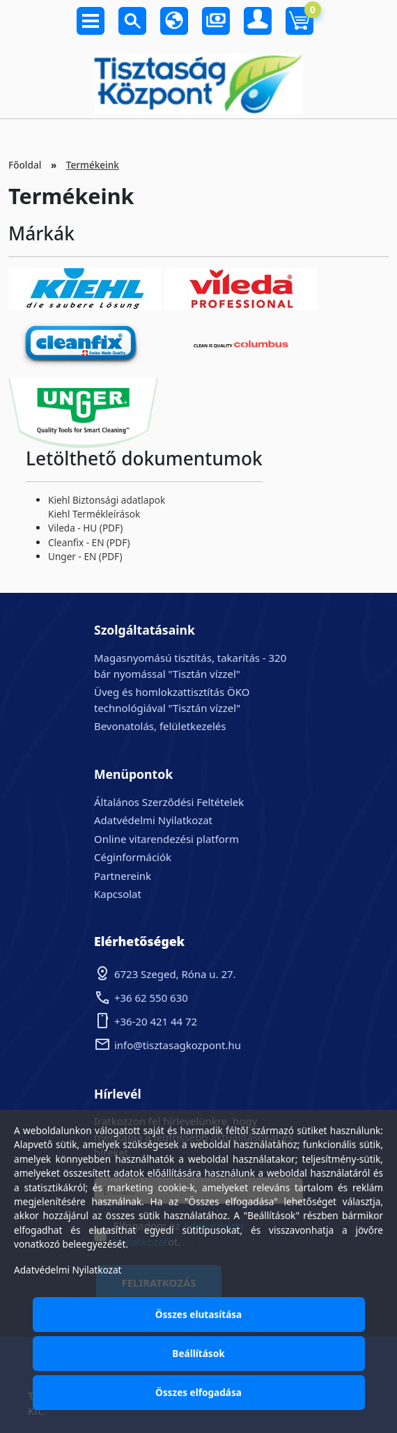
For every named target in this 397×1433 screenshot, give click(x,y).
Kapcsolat (117, 894)
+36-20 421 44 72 (155, 1021)
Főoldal (24, 164)
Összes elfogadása (198, 1392)
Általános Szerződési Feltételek (169, 802)
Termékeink (92, 164)
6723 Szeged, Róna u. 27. (175, 974)
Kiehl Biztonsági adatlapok (106, 499)
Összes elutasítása (198, 1314)
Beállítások (198, 1353)
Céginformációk (132, 857)
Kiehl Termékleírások (94, 513)
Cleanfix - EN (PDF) (89, 542)
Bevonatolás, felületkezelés (160, 726)
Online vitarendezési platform (166, 839)
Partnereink (122, 876)
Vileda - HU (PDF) (85, 527)
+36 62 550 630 (151, 998)
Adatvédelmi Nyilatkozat (153, 820)
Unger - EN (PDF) (85, 556)
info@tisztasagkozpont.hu (177, 1045)
